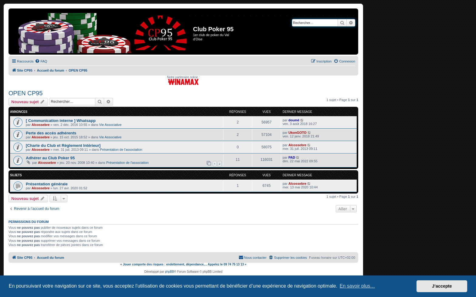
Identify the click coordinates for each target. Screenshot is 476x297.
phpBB (169, 271)
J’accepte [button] (442, 286)
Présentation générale (47, 184)
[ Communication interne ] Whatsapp (61, 120)
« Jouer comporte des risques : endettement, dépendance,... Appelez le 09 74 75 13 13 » (183, 264)
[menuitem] (41, 61)
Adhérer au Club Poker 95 (50, 158)
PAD (291, 157)
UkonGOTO (297, 132)
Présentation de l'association (121, 149)
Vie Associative (110, 125)
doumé (293, 120)
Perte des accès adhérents (51, 133)
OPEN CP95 (25, 93)
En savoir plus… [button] (357, 286)
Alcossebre (40, 125)
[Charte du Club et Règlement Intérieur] (63, 145)
